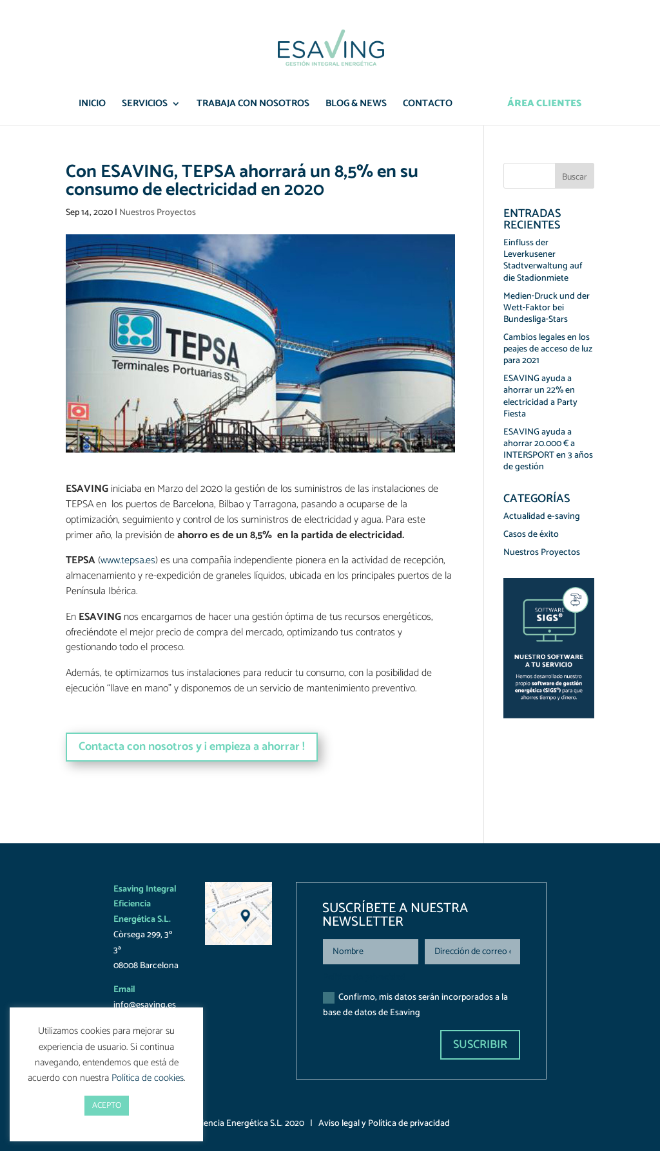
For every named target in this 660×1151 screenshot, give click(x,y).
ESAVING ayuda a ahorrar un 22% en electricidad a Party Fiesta (540, 396)
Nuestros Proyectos (157, 212)
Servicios (145, 105)
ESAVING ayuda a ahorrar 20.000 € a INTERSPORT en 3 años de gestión (548, 450)
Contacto (427, 105)
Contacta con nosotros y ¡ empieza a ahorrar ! (192, 746)
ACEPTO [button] (106, 1105)
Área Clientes (544, 105)
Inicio (92, 105)
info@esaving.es (144, 1005)
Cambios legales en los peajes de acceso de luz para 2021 (547, 349)
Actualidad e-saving (541, 516)
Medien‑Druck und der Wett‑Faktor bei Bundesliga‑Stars (546, 308)
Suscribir (480, 1044)
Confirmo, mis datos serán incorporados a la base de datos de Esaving (415, 1005)
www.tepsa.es (128, 560)
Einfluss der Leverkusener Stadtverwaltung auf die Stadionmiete (543, 261)
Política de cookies (148, 1078)
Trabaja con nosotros (253, 105)
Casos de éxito (531, 534)
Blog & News (356, 105)
